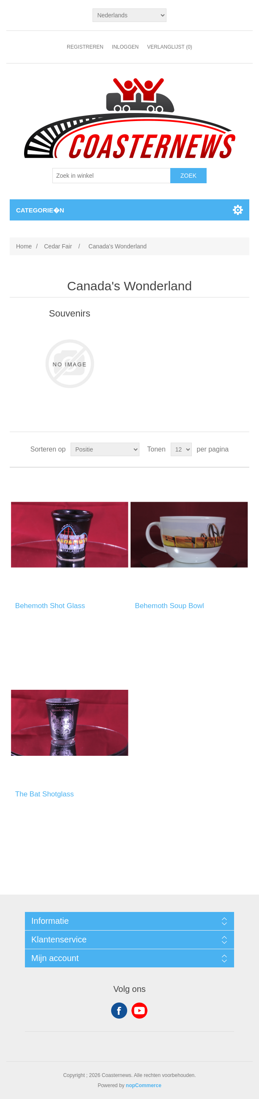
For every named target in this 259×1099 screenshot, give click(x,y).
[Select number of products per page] (181, 449)
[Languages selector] (129, 15)
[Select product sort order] (105, 449)
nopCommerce (143, 1085)
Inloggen (125, 47)
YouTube (139, 1011)
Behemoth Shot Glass (50, 606)
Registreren (85, 47)
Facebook (119, 1011)
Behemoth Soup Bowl (169, 606)
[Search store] (111, 175)
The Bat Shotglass (44, 794)
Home (24, 246)
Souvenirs (69, 313)
